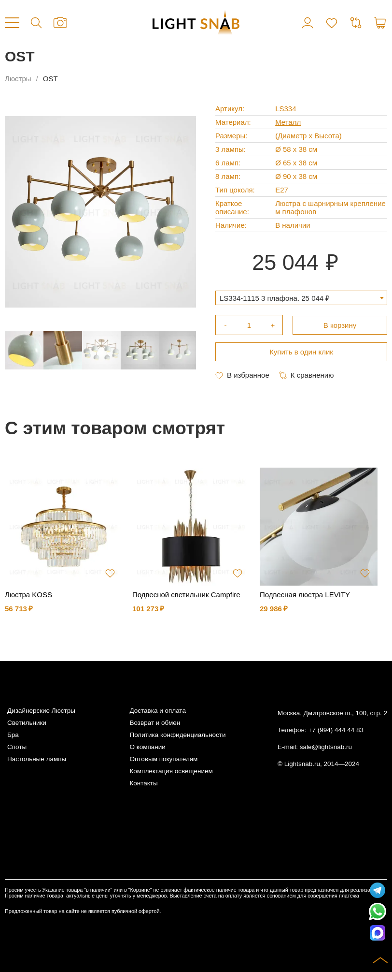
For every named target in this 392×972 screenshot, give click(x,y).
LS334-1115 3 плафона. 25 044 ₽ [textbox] (275, 298)
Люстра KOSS (28, 594)
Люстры (18, 78)
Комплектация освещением (170, 771)
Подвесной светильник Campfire (186, 594)
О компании (147, 747)
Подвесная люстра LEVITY (305, 594)
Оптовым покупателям (163, 759)
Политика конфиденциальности (177, 734)
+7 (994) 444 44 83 (336, 730)
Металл (288, 122)
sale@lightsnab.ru (326, 747)
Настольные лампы (36, 759)
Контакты (143, 783)
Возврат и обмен (154, 722)
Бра (13, 734)
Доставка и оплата (157, 710)
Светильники (26, 722)
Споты (17, 747)
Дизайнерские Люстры (41, 710)
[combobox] (301, 298)
